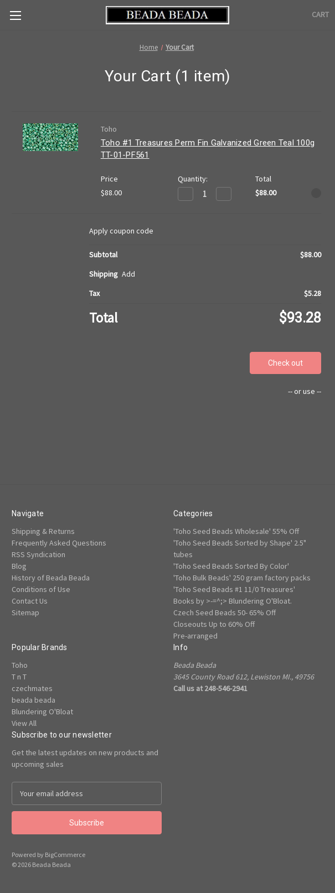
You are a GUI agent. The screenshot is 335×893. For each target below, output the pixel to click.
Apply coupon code (121, 231)
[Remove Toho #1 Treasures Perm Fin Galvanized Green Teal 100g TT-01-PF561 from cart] (316, 193)
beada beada (33, 700)
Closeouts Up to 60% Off (214, 624)
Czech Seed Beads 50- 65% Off (224, 612)
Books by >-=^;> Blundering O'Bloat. (232, 601)
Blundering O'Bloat (42, 712)
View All (24, 723)
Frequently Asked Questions (59, 543)
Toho (20, 665)
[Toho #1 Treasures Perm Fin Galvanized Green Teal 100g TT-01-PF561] (204, 194)
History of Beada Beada (51, 578)
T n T (19, 677)
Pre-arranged (195, 636)
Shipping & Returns (43, 531)
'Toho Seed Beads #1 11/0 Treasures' (234, 589)
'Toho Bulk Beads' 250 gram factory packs (242, 578)
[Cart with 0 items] (320, 14)
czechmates (32, 688)
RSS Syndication (38, 554)
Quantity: (193, 179)
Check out (285, 363)
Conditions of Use (41, 589)
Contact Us (30, 601)
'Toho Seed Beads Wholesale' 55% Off (236, 531)
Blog (19, 566)
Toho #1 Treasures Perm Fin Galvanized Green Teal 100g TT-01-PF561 (208, 149)
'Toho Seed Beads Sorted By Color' (231, 566)
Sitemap (25, 612)
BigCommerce (65, 854)
